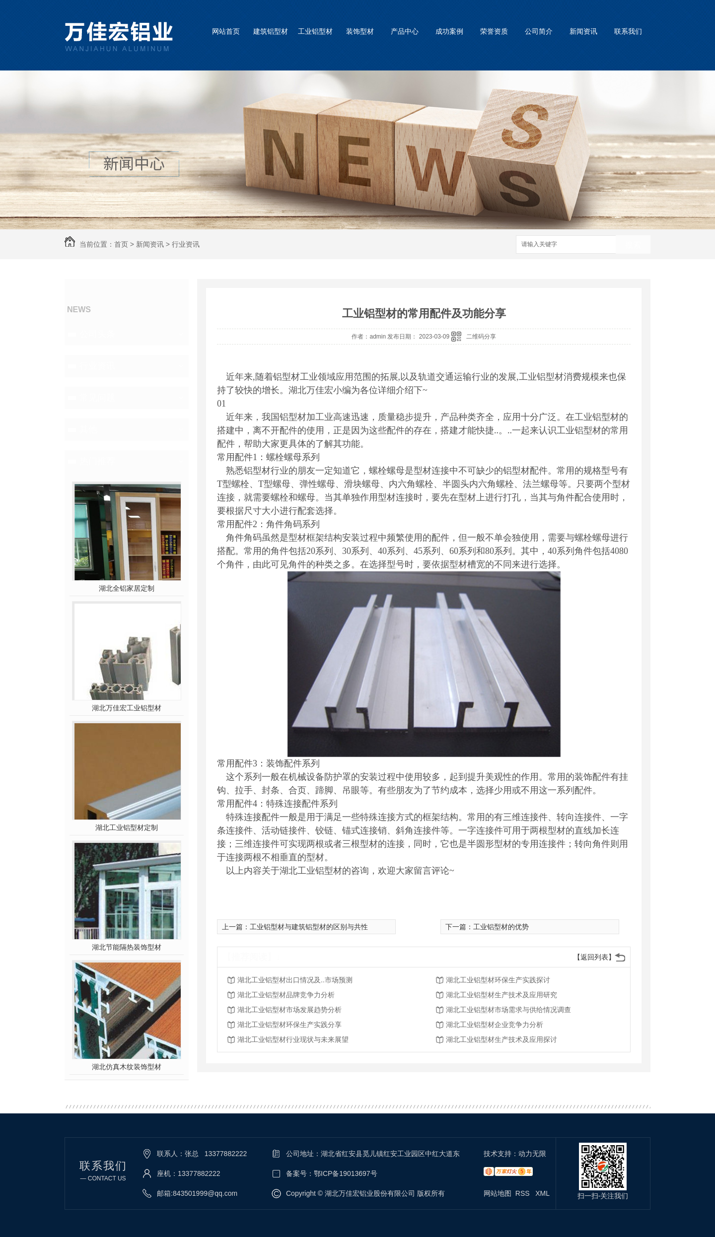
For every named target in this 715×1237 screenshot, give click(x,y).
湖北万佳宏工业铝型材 (126, 708)
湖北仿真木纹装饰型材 (126, 1067)
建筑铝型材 (270, 31)
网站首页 (226, 31)
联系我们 (628, 31)
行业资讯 (186, 244)
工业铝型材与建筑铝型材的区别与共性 (309, 927)
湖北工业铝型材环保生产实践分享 (289, 1025)
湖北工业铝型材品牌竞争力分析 (286, 995)
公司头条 (97, 334)
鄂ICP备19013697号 (345, 1173)
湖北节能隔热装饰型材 (126, 947)
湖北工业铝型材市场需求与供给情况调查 (508, 1010)
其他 (88, 429)
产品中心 (405, 31)
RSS (523, 1193)
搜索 (633, 245)
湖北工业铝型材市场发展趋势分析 (289, 1010)
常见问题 (97, 398)
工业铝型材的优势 (501, 927)
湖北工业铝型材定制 (126, 827)
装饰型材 (360, 31)
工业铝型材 (315, 31)
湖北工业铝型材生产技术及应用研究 (501, 995)
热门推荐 (97, 461)
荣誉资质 (494, 31)
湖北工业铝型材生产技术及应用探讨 (501, 1039)
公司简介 (539, 31)
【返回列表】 (594, 957)
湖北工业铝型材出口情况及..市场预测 (295, 980)
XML (542, 1193)
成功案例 (449, 31)
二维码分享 (481, 336)
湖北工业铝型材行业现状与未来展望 (293, 1039)
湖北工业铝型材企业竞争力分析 (494, 1025)
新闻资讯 (583, 31)
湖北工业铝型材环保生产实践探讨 (498, 980)
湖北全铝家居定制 (126, 588)
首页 (121, 244)
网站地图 (497, 1193)
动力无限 (532, 1154)
